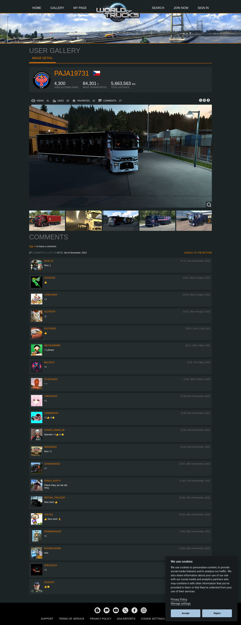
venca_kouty (52, 480)
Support (47, 618)
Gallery (57, 7)
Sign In (203, 7)
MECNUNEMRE (52, 345)
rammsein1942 (52, 531)
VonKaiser (50, 294)
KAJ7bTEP (49, 311)
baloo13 (49, 362)
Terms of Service (71, 618)
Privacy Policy (100, 618)
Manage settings (181, 603)
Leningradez (52, 464)
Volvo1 (48, 514)
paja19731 (71, 73)
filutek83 (50, 328)
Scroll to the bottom (198, 252)
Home (36, 7)
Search (158, 7)
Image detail (42, 58)
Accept (185, 613)
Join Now (180, 7)
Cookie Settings (153, 618)
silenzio (49, 582)
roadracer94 (52, 548)
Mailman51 (50, 447)
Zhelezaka (50, 565)
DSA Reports (126, 618)
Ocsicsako (50, 379)
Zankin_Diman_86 (54, 430)
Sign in (32, 246)
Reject (217, 613)
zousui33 (49, 278)
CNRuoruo (50, 396)
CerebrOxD (51, 413)
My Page (80, 7)
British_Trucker (54, 497)
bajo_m (48, 261)
